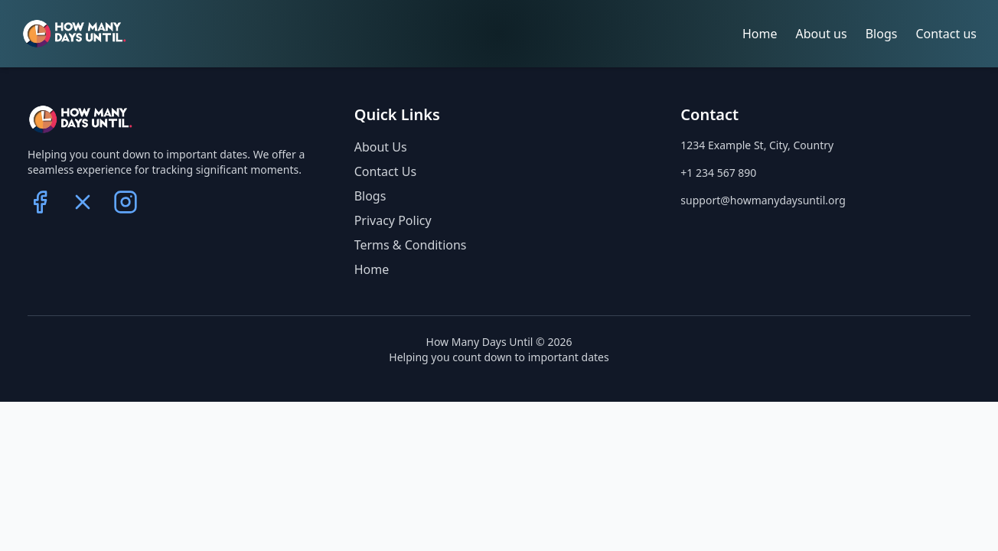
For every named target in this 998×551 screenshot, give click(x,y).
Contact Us (385, 171)
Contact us (946, 33)
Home (760, 33)
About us (821, 33)
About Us (380, 147)
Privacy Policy (393, 220)
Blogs (882, 33)
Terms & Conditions (410, 244)
